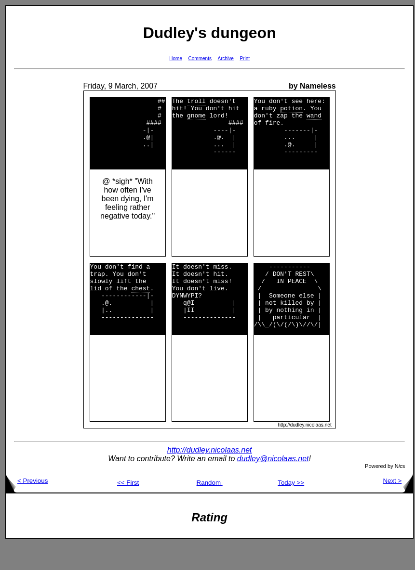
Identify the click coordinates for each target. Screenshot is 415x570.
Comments (200, 58)
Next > (398, 506)
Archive (226, 58)
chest (140, 306)
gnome (196, 119)
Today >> (291, 508)
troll (196, 102)
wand (314, 119)
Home (175, 58)
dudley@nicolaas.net (273, 484)
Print (245, 58)
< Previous (27, 506)
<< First (128, 508)
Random (210, 508)
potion (291, 110)
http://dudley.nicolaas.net (209, 476)
